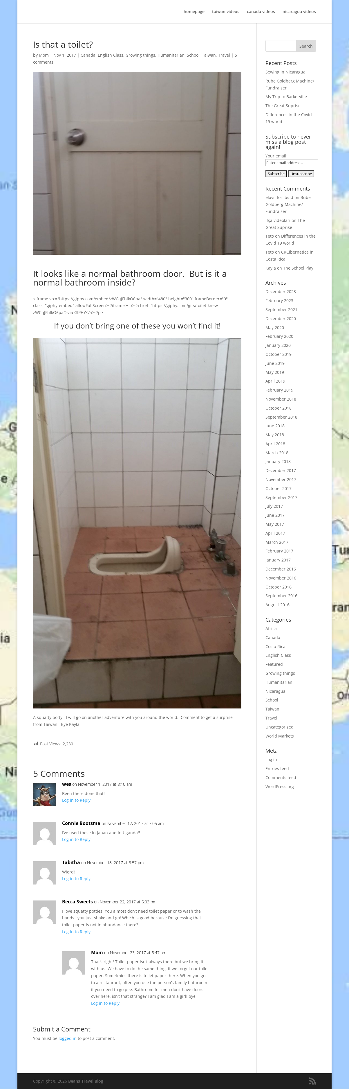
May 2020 (274, 327)
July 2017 (274, 506)
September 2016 (281, 595)
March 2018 (276, 452)
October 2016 (278, 587)
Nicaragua (275, 691)
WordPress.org (279, 786)
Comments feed (280, 777)
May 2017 (274, 524)
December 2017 (280, 470)
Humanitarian (171, 55)
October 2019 (278, 354)
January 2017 (278, 560)
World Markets (279, 736)
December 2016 (280, 569)
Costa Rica (275, 646)
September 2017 (281, 497)
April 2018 (275, 443)
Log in (271, 759)
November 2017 (280, 479)
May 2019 (274, 372)
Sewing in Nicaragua (285, 72)
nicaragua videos (299, 12)
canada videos (261, 12)
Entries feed (277, 768)
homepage (194, 12)
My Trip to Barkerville (286, 96)
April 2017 (275, 533)
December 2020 (280, 318)
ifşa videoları (277, 220)
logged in (68, 1038)
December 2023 (280, 291)
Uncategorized (279, 727)
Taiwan (209, 55)
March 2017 (276, 542)
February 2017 (279, 551)
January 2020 (278, 345)
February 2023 (279, 300)
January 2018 (278, 461)
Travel (224, 55)
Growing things (140, 55)
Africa (271, 628)
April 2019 (275, 381)
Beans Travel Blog (85, 1081)
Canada (88, 55)
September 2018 (281, 417)
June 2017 (275, 515)
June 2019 (275, 363)
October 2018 (278, 408)
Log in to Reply (76, 800)
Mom (44, 55)
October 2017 (278, 488)
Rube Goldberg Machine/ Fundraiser (288, 204)
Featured (274, 664)
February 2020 (279, 336)
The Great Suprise (283, 105)
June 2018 (275, 425)
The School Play (298, 268)
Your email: (276, 156)
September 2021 (281, 309)
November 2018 (280, 399)
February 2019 (279, 390)
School (193, 55)
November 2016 (280, 578)
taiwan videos (225, 12)
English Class (110, 55)
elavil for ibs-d (279, 197)
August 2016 (277, 604)
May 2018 (274, 434)
